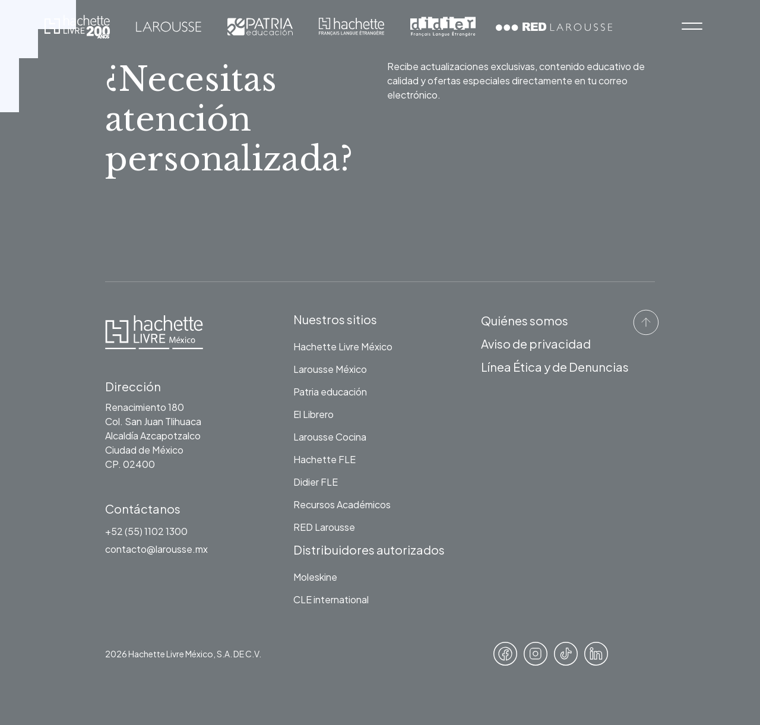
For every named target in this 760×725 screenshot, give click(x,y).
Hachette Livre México (342, 346)
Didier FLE (315, 482)
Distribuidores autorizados (369, 549)
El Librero (313, 414)
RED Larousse (324, 527)
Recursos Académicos (342, 504)
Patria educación (330, 391)
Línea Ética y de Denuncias (555, 366)
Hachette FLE (324, 459)
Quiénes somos (524, 320)
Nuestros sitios (335, 319)
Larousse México (330, 369)
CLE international (331, 599)
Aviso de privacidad (536, 343)
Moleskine (315, 577)
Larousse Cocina (329, 436)
